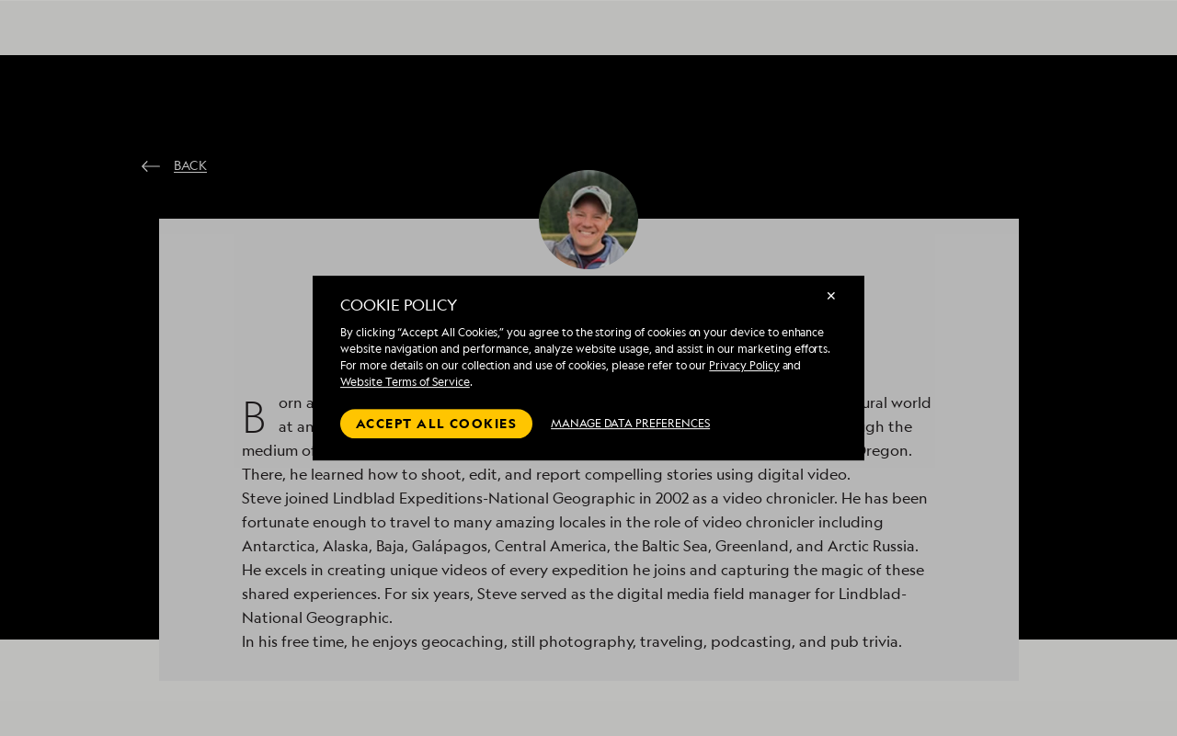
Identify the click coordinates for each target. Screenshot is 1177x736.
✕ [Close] (831, 295)
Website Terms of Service (405, 382)
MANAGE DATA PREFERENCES (630, 423)
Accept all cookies (436, 423)
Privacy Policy (744, 365)
